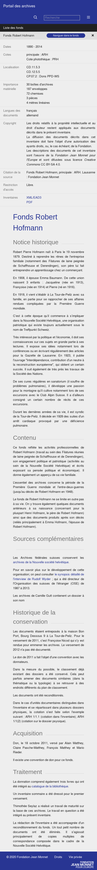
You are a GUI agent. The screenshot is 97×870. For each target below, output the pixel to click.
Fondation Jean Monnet (32, 857)
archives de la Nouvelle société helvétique (41, 562)
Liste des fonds (13, 28)
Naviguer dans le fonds (66, 35)
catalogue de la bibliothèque (50, 786)
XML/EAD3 (33, 197)
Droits (58, 857)
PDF (29, 202)
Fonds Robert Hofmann (18, 35)
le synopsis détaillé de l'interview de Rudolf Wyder (48, 576)
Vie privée (75, 857)
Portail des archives (19, 6)
